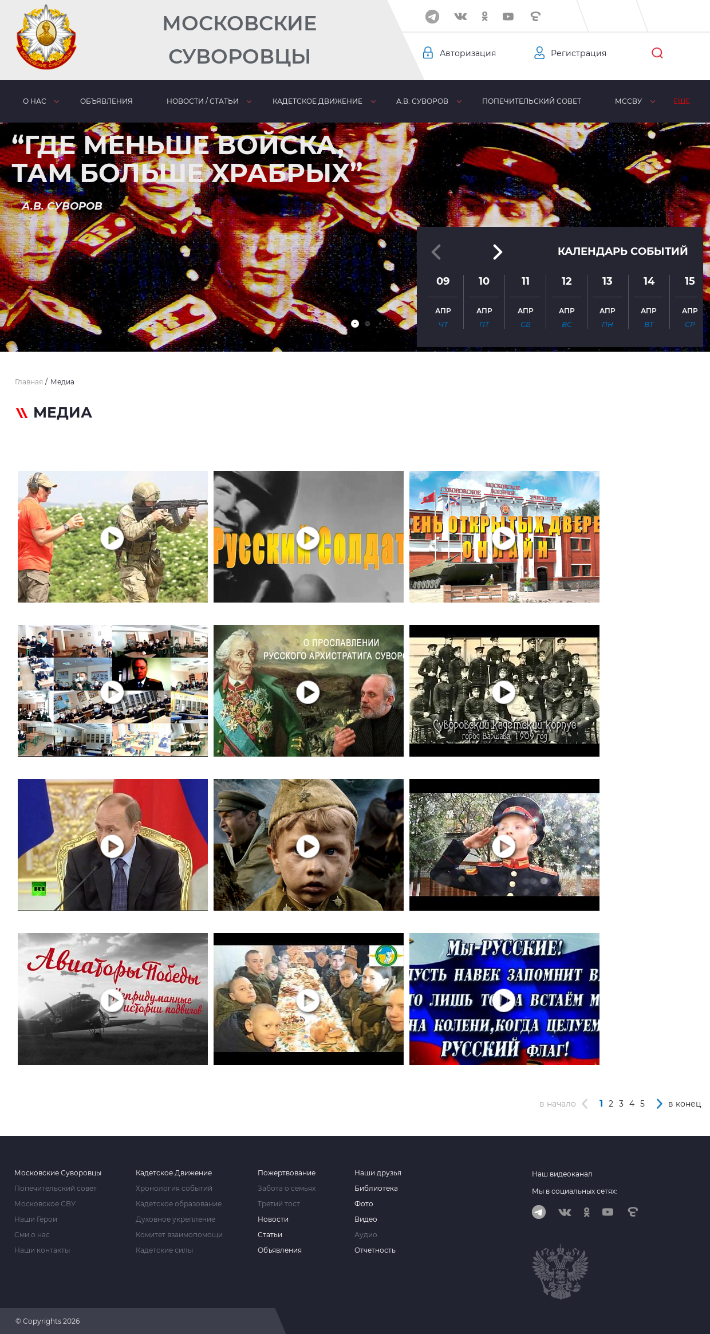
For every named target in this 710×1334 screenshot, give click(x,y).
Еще (681, 101)
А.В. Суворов (422, 101)
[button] (355, 324)
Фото (363, 1204)
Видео (365, 1219)
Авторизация (468, 53)
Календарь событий (623, 251)
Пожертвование (286, 1173)
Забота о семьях (286, 1188)
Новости (273, 1219)
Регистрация (578, 53)
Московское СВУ (45, 1204)
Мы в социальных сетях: (574, 1191)
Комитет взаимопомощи (179, 1234)
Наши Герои (35, 1219)
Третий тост (279, 1204)
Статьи (270, 1234)
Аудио (365, 1234)
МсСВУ (628, 101)
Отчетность (375, 1250)
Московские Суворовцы (239, 40)
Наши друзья (377, 1173)
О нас (34, 101)
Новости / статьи (203, 101)
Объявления (106, 101)
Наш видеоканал (562, 1174)
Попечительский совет (531, 101)
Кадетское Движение (174, 1173)
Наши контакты (42, 1250)
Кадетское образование (179, 1204)
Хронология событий (174, 1188)
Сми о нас (32, 1234)
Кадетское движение (317, 101)
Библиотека (376, 1188)
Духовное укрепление (175, 1219)
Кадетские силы (164, 1250)
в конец (684, 1104)
